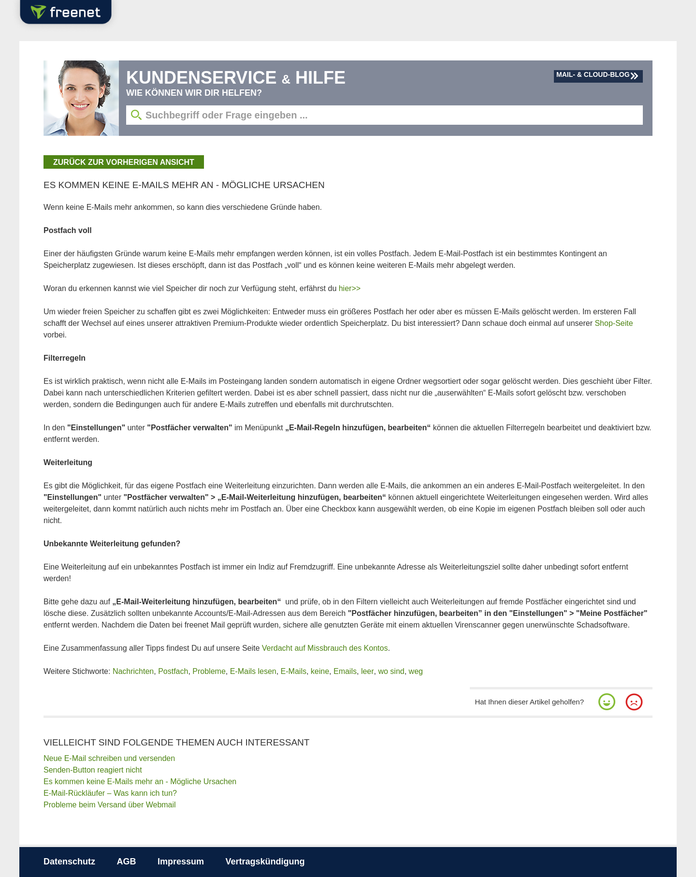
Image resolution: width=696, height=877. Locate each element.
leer (367, 671)
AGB (126, 861)
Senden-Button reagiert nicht (93, 770)
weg (416, 671)
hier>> (350, 288)
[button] (607, 702)
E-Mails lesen (253, 671)
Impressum (181, 861)
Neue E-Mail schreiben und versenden (109, 758)
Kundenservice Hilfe (236, 78)
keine (320, 671)
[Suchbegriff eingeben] (384, 115)
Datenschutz (69, 861)
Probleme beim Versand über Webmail (110, 805)
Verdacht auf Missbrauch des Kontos (325, 648)
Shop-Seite (613, 323)
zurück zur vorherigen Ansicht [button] (123, 162)
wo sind (391, 671)
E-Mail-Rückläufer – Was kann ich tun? (110, 793)
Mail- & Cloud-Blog (593, 74)
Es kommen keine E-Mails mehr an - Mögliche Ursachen (140, 781)
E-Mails (293, 671)
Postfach (173, 671)
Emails (345, 671)
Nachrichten (133, 671)
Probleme (208, 671)
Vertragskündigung (264, 861)
